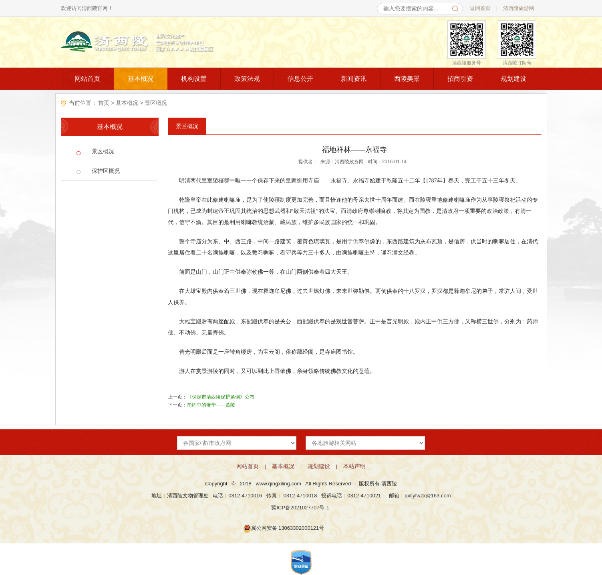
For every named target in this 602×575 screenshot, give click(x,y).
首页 (104, 103)
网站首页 (87, 78)
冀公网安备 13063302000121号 (287, 528)
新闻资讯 (353, 78)
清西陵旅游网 (518, 8)
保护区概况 (106, 171)
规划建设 (513, 78)
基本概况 (140, 78)
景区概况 (156, 103)
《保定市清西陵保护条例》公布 (220, 397)
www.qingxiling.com (278, 484)
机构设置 (194, 78)
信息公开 (300, 78)
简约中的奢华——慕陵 (211, 405)
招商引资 (460, 78)
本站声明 (354, 466)
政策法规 (247, 78)
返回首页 (480, 8)
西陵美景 (407, 78)
